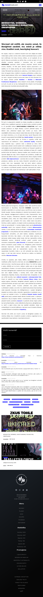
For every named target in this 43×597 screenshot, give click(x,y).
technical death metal (27, 404)
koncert (19, 301)
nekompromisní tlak (35, 277)
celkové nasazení (21, 277)
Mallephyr (21, 569)
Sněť (21, 591)
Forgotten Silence (21, 582)
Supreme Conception (21, 576)
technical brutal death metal (20, 407)
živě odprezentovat (13, 159)
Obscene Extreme (11, 255)
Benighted (35, 399)
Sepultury (23, 309)
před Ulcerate (21, 242)
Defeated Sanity (29, 141)
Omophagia (7, 399)
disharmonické (37, 227)
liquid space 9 (21, 554)
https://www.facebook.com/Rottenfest (12, 357)
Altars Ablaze (21, 566)
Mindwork (21, 588)
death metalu (28, 137)
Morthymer (21, 585)
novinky (21, 508)
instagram (21, 522)
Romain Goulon (32, 294)
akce (21, 514)
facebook (21, 520)
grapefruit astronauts (21, 560)
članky (21, 511)
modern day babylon (21, 557)
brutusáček (4, 34)
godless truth (22, 579)
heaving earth (21, 563)
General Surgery (27, 75)
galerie (21, 517)
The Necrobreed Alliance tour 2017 (21, 399)
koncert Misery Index (30, 279)
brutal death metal (14, 404)
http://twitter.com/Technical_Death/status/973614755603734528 (19, 363)
